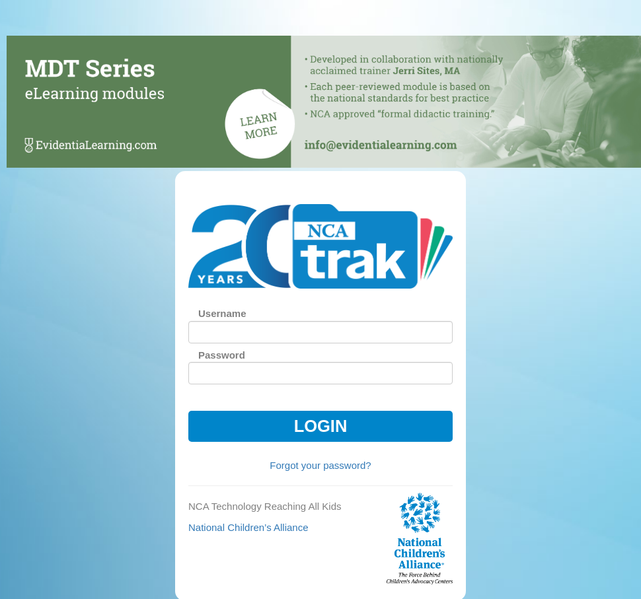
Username (222, 313)
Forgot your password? (320, 465)
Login (321, 426)
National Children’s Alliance (248, 527)
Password (221, 355)
